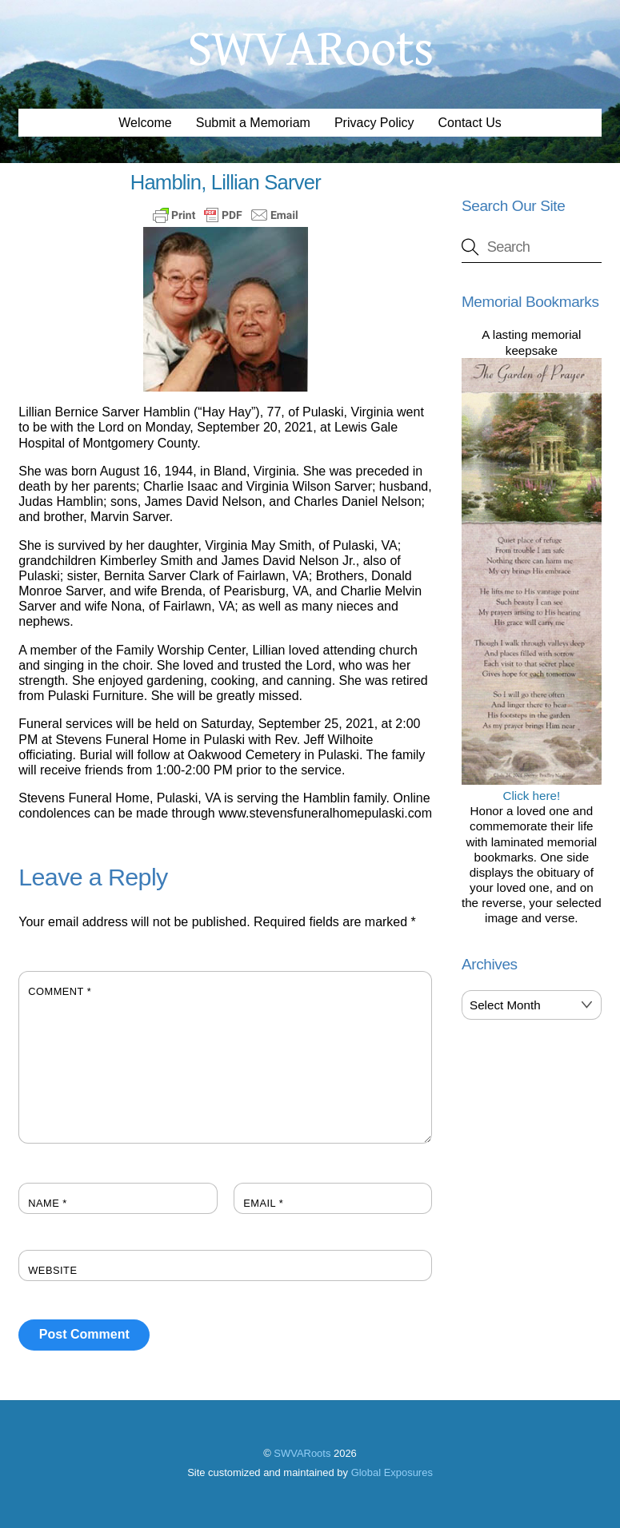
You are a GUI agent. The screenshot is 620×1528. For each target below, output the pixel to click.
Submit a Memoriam (253, 122)
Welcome (144, 122)
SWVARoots (302, 1453)
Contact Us (470, 122)
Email (263, 1203)
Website (52, 1270)
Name (47, 1203)
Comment (59, 991)
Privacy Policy (374, 122)
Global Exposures (392, 1472)
